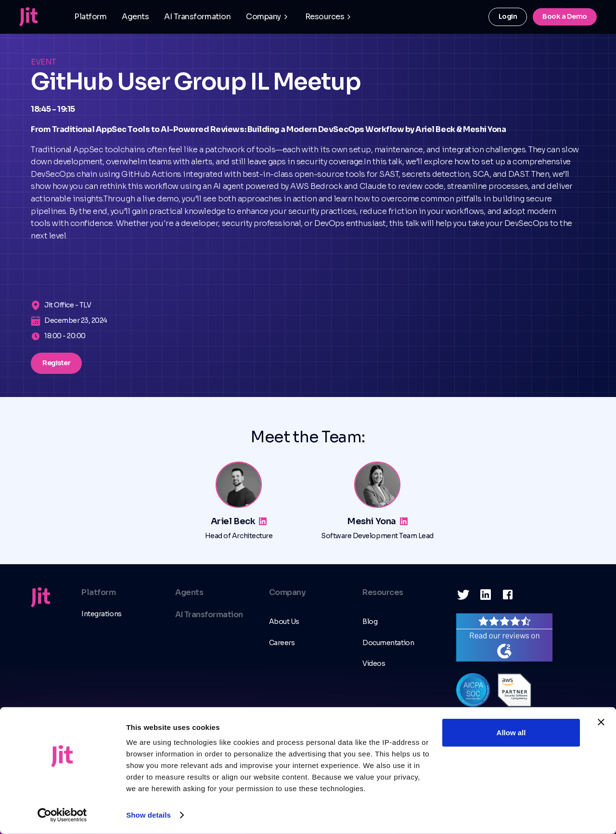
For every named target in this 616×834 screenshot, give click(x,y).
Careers (282, 642)
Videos (373, 663)
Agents (135, 17)
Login (508, 16)
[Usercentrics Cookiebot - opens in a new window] (62, 815)
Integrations (101, 613)
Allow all (511, 732)
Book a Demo (564, 16)
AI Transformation (197, 17)
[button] (267, 17)
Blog (369, 621)
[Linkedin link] (263, 521)
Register (56, 362)
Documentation (388, 642)
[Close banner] (601, 722)
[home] (28, 16)
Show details (148, 815)
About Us (284, 621)
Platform (90, 17)
